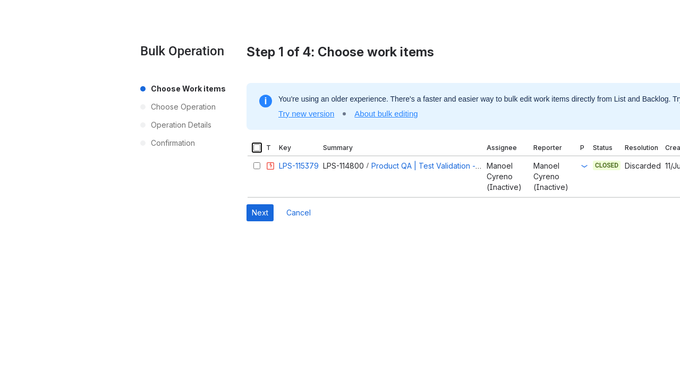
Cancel (298, 212)
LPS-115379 (299, 165)
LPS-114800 (343, 165)
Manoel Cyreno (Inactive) (504, 176)
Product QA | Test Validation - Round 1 (438, 165)
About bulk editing (386, 113)
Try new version (306, 113)
